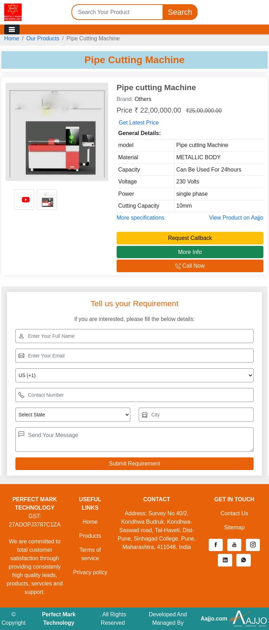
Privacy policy (90, 572)
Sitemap (234, 527)
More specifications (141, 218)
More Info (190, 252)
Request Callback (190, 238)
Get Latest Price (139, 123)
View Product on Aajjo (236, 218)
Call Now (190, 266)
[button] (216, 545)
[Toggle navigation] (12, 29)
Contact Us (234, 513)
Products (90, 536)
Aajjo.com (214, 619)
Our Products (42, 38)
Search (180, 12)
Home (11, 38)
